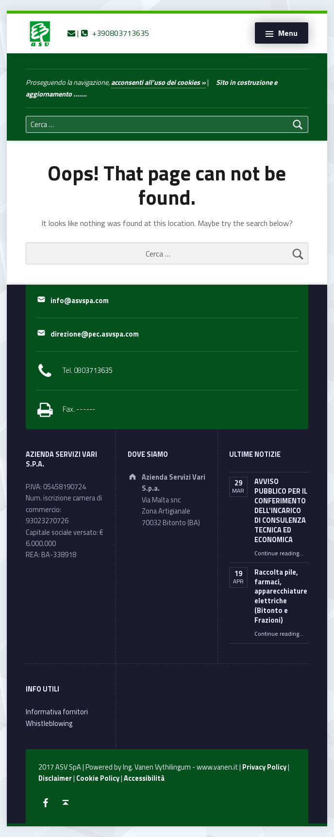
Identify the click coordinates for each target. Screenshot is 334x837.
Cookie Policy (97, 778)
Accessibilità (144, 778)
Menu (288, 33)
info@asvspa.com (79, 300)
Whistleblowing (49, 723)
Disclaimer (55, 778)
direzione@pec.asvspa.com (94, 334)
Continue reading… (278, 553)
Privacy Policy (264, 767)
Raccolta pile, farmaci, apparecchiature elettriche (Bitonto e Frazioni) (280, 596)
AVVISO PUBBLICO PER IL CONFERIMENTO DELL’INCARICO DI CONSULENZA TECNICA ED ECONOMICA (280, 510)
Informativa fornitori (57, 712)
